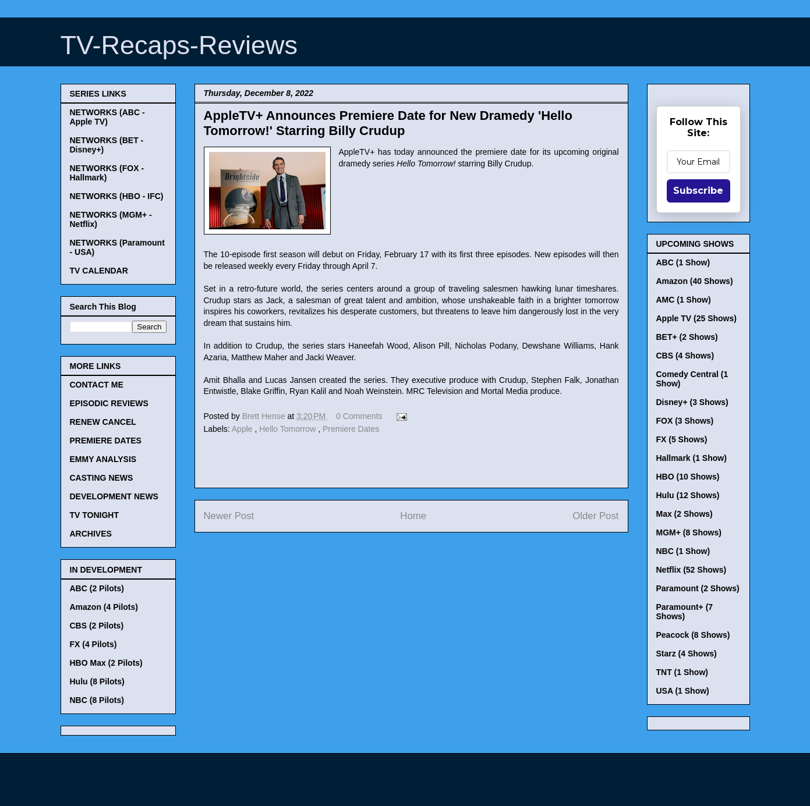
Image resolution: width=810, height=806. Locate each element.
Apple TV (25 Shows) (696, 318)
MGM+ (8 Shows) (688, 532)
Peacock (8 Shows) (693, 635)
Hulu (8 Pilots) (97, 681)
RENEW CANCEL (103, 422)
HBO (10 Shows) (688, 476)
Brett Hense (265, 416)
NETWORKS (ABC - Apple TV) (107, 117)
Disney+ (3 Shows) (692, 402)
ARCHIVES (91, 533)
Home (413, 515)
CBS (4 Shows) (685, 355)
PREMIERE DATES (106, 440)
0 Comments (359, 416)
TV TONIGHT (94, 515)
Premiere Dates (351, 429)
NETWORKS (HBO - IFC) (117, 196)
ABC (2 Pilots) (97, 588)
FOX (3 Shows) (685, 420)
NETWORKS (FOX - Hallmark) (107, 173)
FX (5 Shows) (682, 439)
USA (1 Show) (682, 690)
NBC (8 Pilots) (97, 700)
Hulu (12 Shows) (688, 495)
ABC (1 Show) (683, 262)
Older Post (595, 515)
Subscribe (698, 190)
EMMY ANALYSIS (103, 459)
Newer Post (229, 515)
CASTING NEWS (101, 477)
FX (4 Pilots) (93, 644)
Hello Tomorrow (288, 429)
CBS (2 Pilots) (97, 625)
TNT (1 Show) (682, 672)
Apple (243, 429)
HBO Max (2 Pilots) (106, 662)
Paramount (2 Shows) (698, 588)
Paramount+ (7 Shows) (684, 611)
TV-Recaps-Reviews (179, 45)
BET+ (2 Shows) (687, 337)
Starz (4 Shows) (686, 653)
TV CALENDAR (99, 270)
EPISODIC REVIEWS (109, 403)
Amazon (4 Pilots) (104, 607)
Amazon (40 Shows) (694, 281)
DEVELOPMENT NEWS (114, 496)
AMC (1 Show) (683, 299)
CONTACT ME (96, 384)
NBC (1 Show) (683, 551)
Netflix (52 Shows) (691, 569)
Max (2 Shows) (684, 514)
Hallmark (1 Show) (691, 458)
